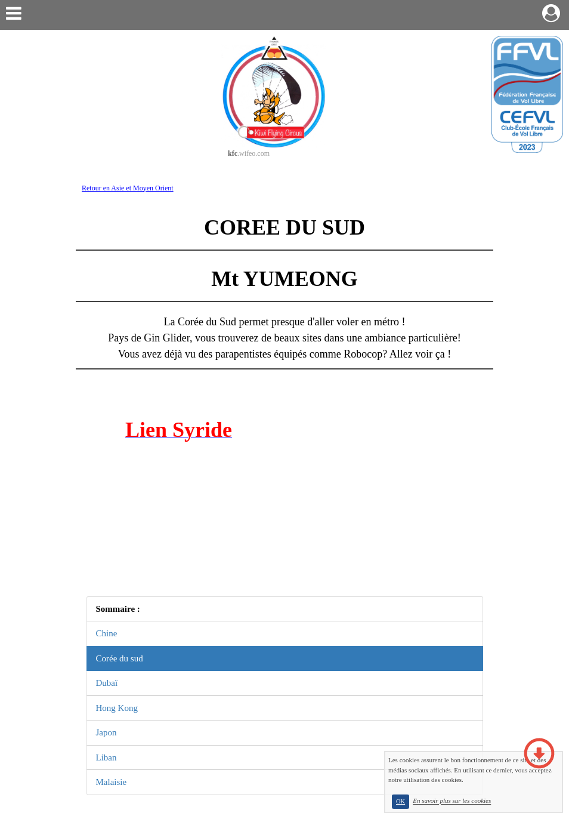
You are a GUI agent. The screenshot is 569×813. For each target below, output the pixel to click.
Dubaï (107, 683)
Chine (106, 633)
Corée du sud (119, 658)
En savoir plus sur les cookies (452, 801)
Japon (106, 732)
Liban (106, 757)
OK (400, 801)
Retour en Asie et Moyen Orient (128, 188)
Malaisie (111, 782)
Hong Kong (117, 708)
